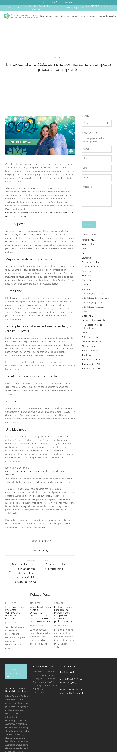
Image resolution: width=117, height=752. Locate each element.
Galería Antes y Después (84, 16)
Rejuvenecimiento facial (93, 323)
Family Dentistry (90, 282)
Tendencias (87, 357)
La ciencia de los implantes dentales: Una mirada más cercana (14, 615)
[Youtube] (19, 7)
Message (88, 189)
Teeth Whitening (90, 353)
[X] (10, 7)
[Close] (115, 2)
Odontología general (92, 305)
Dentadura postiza (91, 265)
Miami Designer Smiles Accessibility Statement (71, 694)
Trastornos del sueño (92, 371)
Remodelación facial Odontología (92, 329)
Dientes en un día (90, 269)
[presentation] (99, 216)
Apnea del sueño (90, 247)
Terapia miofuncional (92, 362)
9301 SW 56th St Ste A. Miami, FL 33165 (71, 683)
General (86, 287)
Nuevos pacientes (49, 16)
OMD (84, 314)
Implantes (58, 60)
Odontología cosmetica (93, 296)
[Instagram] (14, 7)
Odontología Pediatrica (93, 309)
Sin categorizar (89, 348)
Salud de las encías (91, 344)
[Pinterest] (47, 553)
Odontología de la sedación (95, 300)
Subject (87, 180)
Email (86, 170)
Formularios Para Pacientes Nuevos (39, 6)
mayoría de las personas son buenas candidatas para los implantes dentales (37, 476)
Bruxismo (86, 260)
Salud (84, 335)
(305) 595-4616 (67, 674)
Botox (85, 256)
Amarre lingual (89, 242)
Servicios (65, 16)
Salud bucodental (90, 340)
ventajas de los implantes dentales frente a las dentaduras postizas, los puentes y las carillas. (39, 217)
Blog (84, 251)
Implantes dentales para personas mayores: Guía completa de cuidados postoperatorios (64, 616)
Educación (87, 273)
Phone (87, 161)
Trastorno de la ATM (91, 366)
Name (86, 151)
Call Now (68, 2)
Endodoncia (87, 278)
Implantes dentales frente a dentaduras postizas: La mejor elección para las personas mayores (40, 616)
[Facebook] (5, 7)
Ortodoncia (87, 318)
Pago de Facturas (32, 9)
